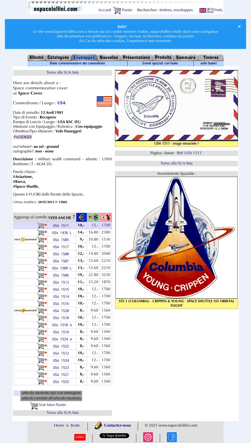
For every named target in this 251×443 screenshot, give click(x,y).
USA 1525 (62, 382)
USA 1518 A (62, 325)
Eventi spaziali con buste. (160, 63)
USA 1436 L (62, 233)
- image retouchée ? (185, 144)
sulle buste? (209, 63)
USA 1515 (62, 289)
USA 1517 (62, 247)
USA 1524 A (62, 339)
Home (59, 426)
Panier (122, 10)
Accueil (104, 10)
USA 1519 (62, 332)
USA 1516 (62, 304)
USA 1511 (193, 153)
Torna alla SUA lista (63, 73)
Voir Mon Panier (48, 405)
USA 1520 (62, 311)
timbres (166, 10)
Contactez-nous (113, 426)
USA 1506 (62, 275)
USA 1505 (62, 240)
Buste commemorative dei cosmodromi (77, 63)
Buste (75, 426)
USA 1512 (62, 353)
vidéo (80, 437)
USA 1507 (62, 261)
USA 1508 (62, 254)
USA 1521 (62, 375)
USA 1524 (62, 360)
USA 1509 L (62, 268)
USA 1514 (62, 296)
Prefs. (215, 10)
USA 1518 (62, 318)
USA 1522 (62, 346)
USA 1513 (62, 282)
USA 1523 (62, 367)
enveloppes (183, 10)
